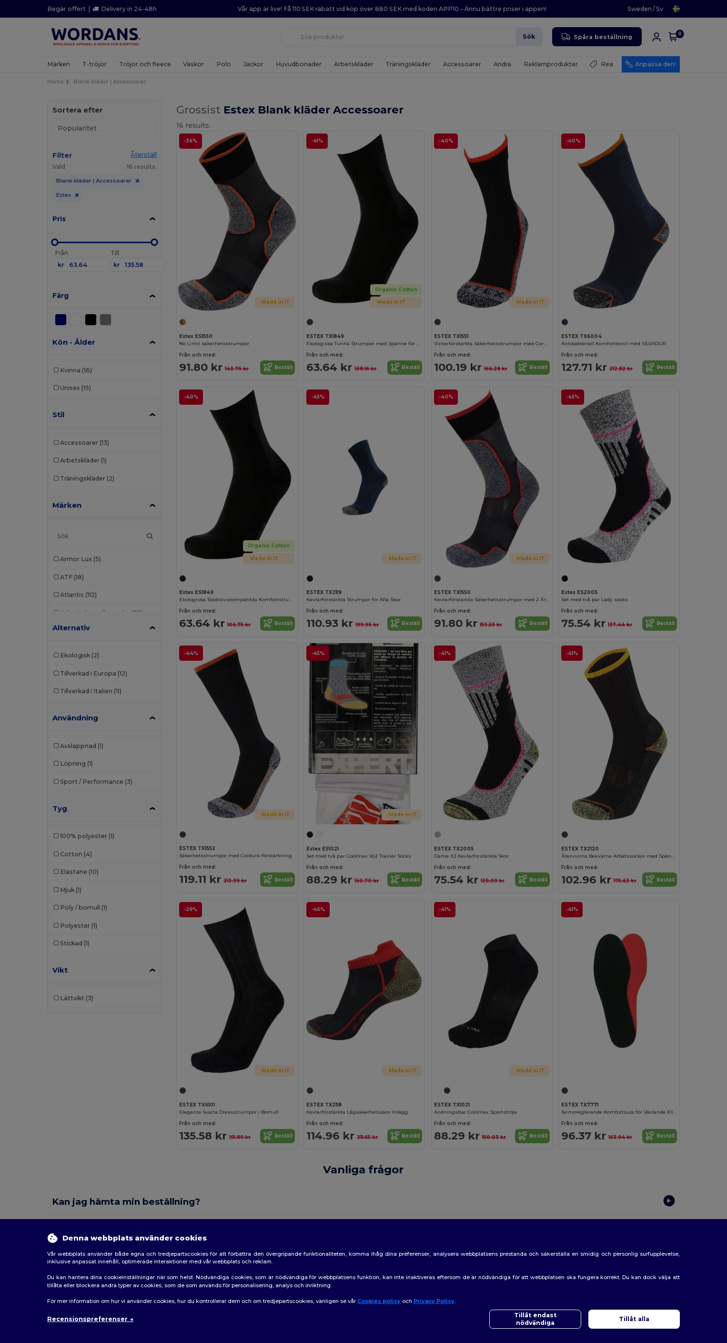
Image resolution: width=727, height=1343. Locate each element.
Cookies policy (379, 1301)
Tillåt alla (634, 1318)
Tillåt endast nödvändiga (535, 1319)
